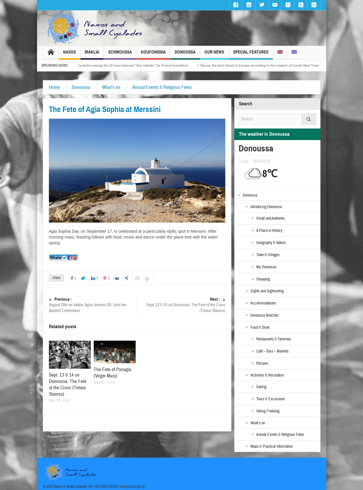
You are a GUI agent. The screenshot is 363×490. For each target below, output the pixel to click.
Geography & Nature (271, 242)
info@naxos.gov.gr (132, 486)
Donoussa (185, 54)
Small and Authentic (270, 218)
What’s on (257, 423)
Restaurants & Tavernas (273, 339)
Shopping (263, 279)
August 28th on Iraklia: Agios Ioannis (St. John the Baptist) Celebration (93, 304)
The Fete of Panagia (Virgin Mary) (112, 372)
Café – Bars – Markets (272, 351)
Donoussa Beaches (264, 315)
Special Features (251, 54)
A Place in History (269, 230)
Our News (214, 54)
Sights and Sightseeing (267, 291)
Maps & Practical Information (271, 446)
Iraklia (92, 54)
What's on (111, 87)
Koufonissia (153, 54)
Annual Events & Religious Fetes (162, 87)
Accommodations (263, 303)
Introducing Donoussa (266, 207)
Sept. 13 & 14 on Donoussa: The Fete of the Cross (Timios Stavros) (181, 304)
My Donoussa (266, 267)
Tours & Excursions (270, 399)
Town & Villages (268, 255)
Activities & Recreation (267, 375)
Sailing (261, 387)
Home (54, 87)
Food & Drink (260, 327)
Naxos (69, 54)
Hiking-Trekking (267, 411)
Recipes (262, 363)
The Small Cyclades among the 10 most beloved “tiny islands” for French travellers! (130, 65)
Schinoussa (120, 54)
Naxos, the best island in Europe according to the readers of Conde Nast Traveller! (268, 65)
